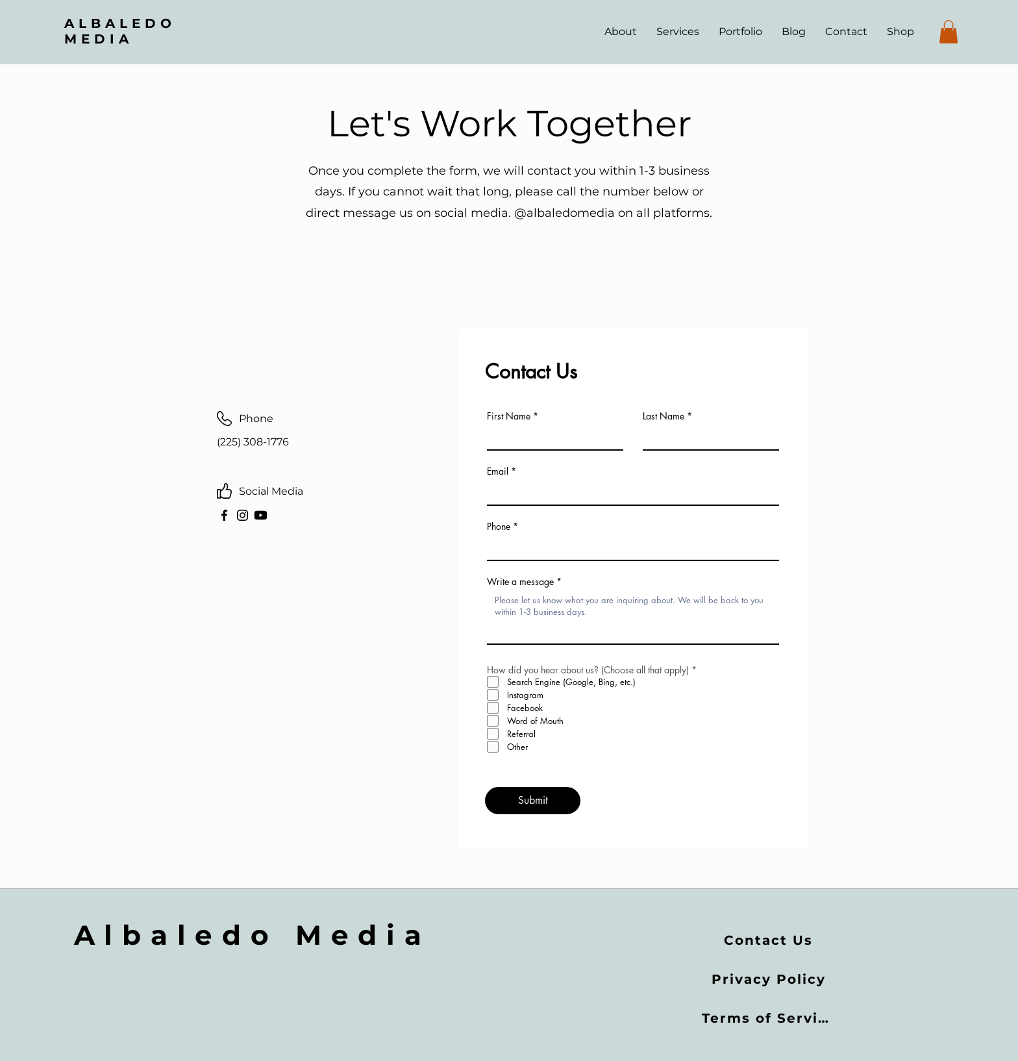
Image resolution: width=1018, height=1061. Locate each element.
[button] (948, 32)
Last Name (663, 416)
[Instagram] (242, 515)
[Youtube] (260, 515)
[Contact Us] (770, 940)
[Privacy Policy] (770, 979)
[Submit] (532, 800)
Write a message (520, 581)
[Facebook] (224, 515)
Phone (498, 526)
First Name (508, 416)
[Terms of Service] (770, 1018)
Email (497, 471)
